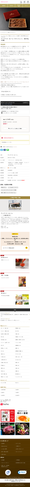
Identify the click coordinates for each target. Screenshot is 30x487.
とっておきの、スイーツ (13, 187)
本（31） (2, 351)
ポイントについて (19, 451)
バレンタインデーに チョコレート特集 (8, 190)
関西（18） (3, 368)
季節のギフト (3, 187)
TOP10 (11, 5)
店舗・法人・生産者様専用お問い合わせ (5, 466)
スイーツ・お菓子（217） (5, 342)
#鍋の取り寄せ (15, 236)
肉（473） (17, 331)
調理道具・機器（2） (19, 351)
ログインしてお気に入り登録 (15, 128)
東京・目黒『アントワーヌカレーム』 (8, 192)
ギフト (26, 5)
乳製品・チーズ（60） (19, 336)
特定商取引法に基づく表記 (20, 462)
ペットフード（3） (19, 376)
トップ (1, 32)
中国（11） (3, 371)
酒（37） (2, 345)
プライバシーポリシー (5, 462)
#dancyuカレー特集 (19, 243)
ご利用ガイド (18, 446)
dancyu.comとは (4, 446)
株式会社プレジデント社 (15, 481)
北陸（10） (18, 368)
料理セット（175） (4, 348)
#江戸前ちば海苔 (10, 243)
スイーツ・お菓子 (7, 32)
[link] (22, 472)
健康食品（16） (18, 345)
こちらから (15, 146)
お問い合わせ (3, 454)
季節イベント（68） (4, 376)
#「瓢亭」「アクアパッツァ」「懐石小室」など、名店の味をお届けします (15, 239)
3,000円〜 (17, 389)
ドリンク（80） (18, 342)
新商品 (3, 5)
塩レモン (17, 382)
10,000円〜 (3, 395)
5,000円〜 (3, 392)
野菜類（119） (18, 328)
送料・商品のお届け (4, 451)
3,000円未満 (3, 389)
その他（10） (3, 356)
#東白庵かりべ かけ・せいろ (20, 241)
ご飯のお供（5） (4, 359)
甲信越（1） (3, 365)
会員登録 (2, 443)
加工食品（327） (4, 339)
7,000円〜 (17, 392)
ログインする (18, 443)
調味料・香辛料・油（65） (20, 339)
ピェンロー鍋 (3, 382)
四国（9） (17, 371)
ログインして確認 (12, 167)
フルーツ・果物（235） (5, 331)
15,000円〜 (18, 395)
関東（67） (18, 362)
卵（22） (2, 336)
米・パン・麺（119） (5, 328)
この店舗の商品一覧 (6, 215)
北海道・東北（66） (4, 362)
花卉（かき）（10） (19, 356)
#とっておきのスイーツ (9, 241)
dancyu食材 (18, 5)
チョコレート (13, 32)
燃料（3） (17, 348)
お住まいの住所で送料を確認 (6, 104)
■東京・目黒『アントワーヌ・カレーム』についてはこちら (14, 81)
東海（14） (18, 365)
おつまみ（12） (18, 359)
